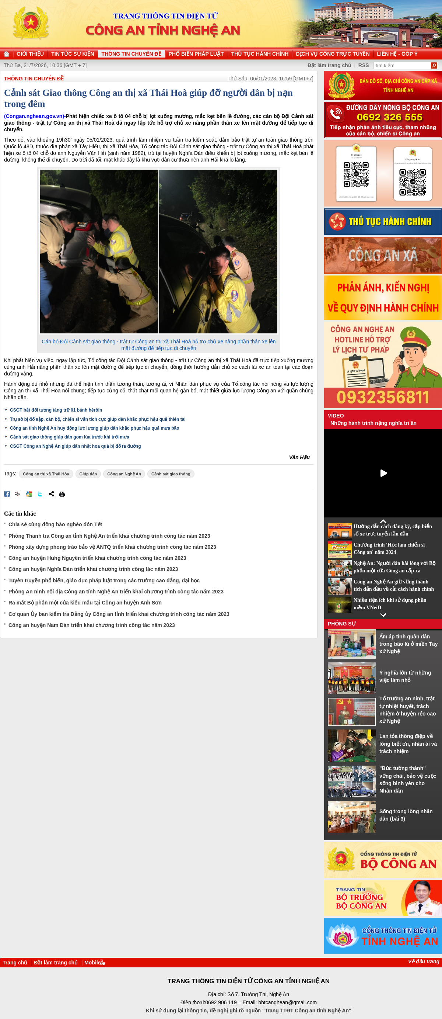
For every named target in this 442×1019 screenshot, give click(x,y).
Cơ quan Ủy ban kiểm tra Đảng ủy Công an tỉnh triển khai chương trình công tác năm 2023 (118, 614)
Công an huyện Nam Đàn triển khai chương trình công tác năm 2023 (91, 625)
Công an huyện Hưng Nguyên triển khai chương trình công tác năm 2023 (97, 558)
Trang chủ (15, 963)
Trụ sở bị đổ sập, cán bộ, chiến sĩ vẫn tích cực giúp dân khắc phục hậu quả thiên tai (98, 419)
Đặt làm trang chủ (329, 65)
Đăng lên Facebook (7, 494)
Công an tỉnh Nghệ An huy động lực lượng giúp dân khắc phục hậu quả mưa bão (94, 428)
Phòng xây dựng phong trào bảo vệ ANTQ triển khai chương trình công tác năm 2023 (112, 547)
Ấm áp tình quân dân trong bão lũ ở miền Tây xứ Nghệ (408, 644)
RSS (363, 65)
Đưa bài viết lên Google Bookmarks (29, 494)
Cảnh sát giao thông (170, 474)
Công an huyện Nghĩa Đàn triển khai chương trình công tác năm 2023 (93, 569)
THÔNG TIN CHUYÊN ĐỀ (34, 79)
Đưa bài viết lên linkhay (18, 494)
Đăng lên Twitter (40, 494)
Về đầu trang (423, 961)
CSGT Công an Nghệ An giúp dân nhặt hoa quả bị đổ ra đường (75, 446)
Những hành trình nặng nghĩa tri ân (373, 423)
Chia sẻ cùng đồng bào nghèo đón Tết (55, 524)
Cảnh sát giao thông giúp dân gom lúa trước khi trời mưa (69, 437)
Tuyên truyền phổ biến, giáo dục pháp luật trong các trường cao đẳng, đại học (104, 580)
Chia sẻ (51, 494)
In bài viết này (62, 494)
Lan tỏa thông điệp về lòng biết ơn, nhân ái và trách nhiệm (408, 743)
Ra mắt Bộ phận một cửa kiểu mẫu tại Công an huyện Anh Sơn (85, 603)
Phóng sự (342, 624)
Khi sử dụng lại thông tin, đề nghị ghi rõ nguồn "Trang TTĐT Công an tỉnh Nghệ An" (248, 1010)
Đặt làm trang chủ (56, 963)
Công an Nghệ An (124, 474)
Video (336, 416)
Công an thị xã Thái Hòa (46, 474)
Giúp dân (88, 474)
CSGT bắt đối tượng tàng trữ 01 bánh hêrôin (56, 410)
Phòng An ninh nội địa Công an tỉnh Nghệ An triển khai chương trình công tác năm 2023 (116, 592)
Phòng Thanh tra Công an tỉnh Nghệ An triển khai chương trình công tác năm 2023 (109, 536)
